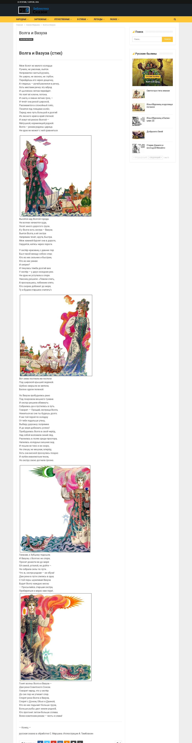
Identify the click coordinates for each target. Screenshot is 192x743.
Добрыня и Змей (155, 131)
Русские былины (152, 77)
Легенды (98, 19)
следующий (156, 157)
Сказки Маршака (26, 39)
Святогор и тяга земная (158, 91)
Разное (113, 19)
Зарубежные (40, 19)
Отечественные (62, 19)
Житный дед (153, 81)
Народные (21, 19)
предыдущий (140, 157)
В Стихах (81, 19)
